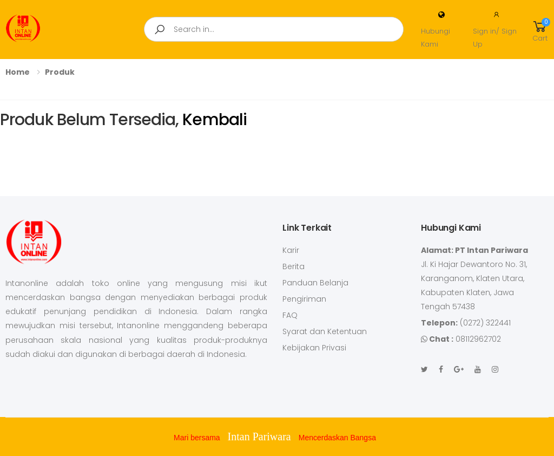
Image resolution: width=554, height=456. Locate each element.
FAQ (290, 315)
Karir (290, 250)
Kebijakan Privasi (314, 347)
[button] (540, 29)
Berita (293, 266)
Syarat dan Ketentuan (324, 331)
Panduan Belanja (315, 282)
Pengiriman (304, 299)
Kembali (213, 119)
